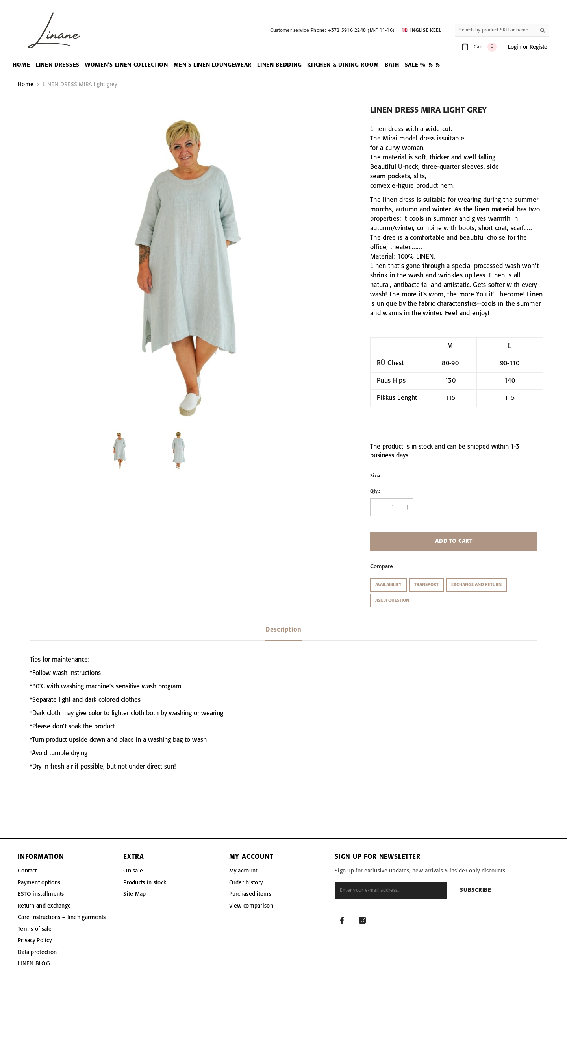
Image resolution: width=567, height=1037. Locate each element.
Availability (388, 584)
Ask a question (392, 600)
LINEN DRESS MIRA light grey (80, 84)
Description (283, 630)
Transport (426, 584)
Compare (381, 566)
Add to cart (453, 541)
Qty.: (375, 491)
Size (375, 476)
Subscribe (475, 890)
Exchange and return (476, 584)
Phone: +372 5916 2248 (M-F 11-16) (353, 30)
